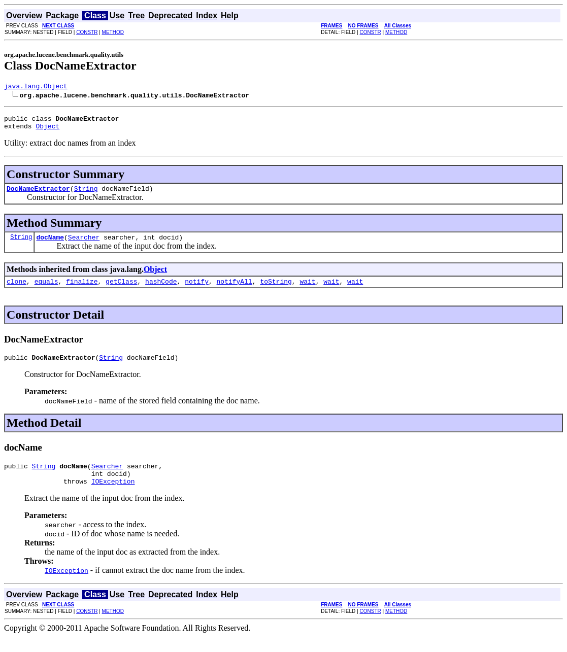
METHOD (113, 32)
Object (47, 130)
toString (275, 290)
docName (50, 244)
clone (16, 290)
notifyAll (234, 290)
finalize (81, 290)
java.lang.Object (36, 87)
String (86, 194)
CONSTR (86, 32)
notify (197, 290)
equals (46, 290)
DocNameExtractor (38, 194)
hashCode (161, 290)
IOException (113, 496)
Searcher (83, 244)
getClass (121, 290)
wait (307, 290)
